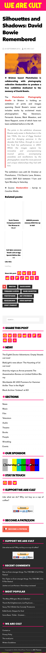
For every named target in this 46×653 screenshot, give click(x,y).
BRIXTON (12, 286)
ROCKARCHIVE (9, 300)
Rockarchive (22, 188)
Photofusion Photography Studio (23, 98)
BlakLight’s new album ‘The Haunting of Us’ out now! (21, 364)
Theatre (5, 427)
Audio (5, 423)
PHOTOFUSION (9, 296)
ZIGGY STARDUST (10, 305)
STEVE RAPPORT (26, 300)
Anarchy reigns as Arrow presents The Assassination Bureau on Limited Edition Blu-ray (22, 374)
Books (5, 432)
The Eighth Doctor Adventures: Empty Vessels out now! (22, 356)
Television (6, 418)
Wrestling (6, 442)
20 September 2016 (12, 48)
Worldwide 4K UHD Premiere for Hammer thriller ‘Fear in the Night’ (21, 383)
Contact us (6, 630)
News (4, 404)
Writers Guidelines (9, 642)
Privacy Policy (7, 634)
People (5, 437)
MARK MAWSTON (29, 291)
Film (4, 413)
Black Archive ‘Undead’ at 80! (15, 390)
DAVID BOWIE (25, 286)
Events (5, 446)
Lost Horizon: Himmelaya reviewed (23, 585)
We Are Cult (29, 48)
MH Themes (37, 650)
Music (5, 409)
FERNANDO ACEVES (11, 291)
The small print (7, 638)
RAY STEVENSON (26, 296)
